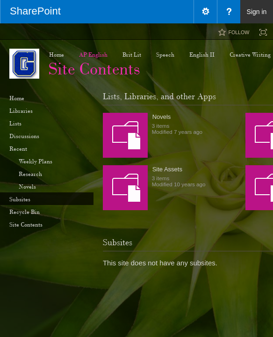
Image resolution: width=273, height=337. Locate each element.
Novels (161, 116)
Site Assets (167, 169)
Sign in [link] (257, 11)
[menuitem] (205, 11)
